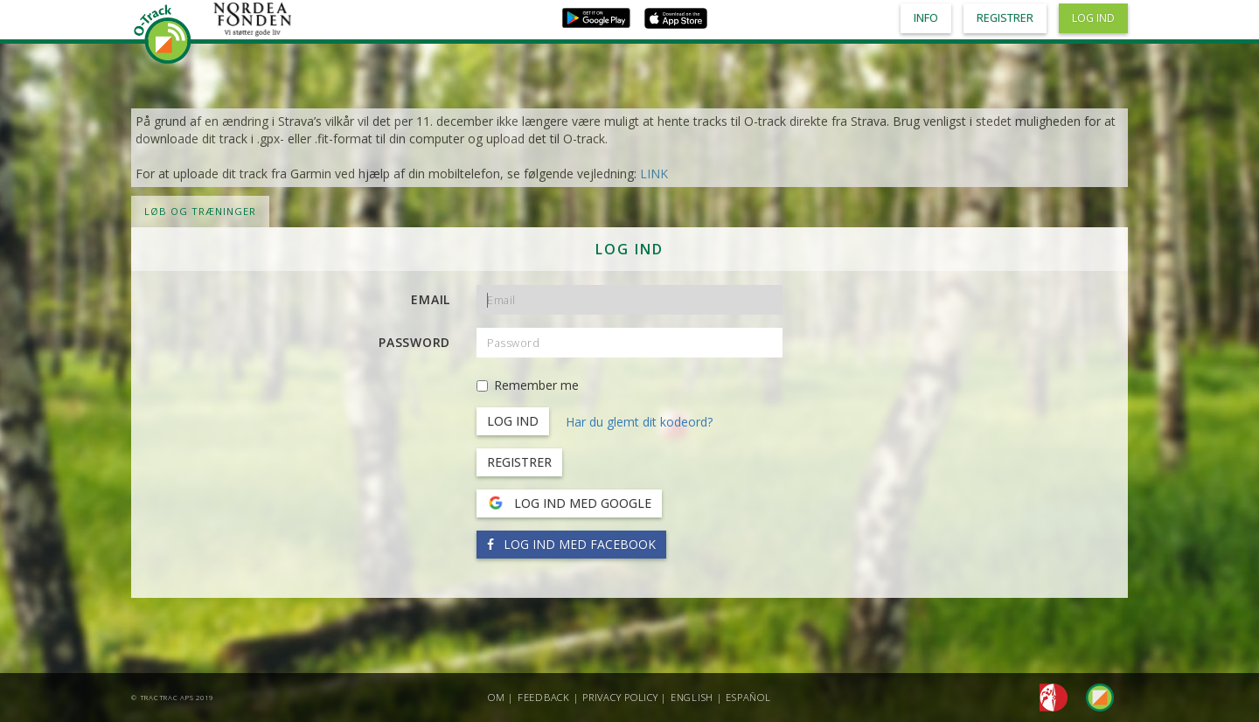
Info (926, 17)
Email (430, 299)
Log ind (1093, 17)
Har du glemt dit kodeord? (639, 421)
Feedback (544, 697)
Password (414, 342)
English (692, 697)
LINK (654, 173)
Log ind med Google (569, 503)
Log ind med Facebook (571, 544)
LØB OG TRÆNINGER (200, 211)
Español (748, 697)
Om (496, 697)
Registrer (519, 462)
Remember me (527, 385)
